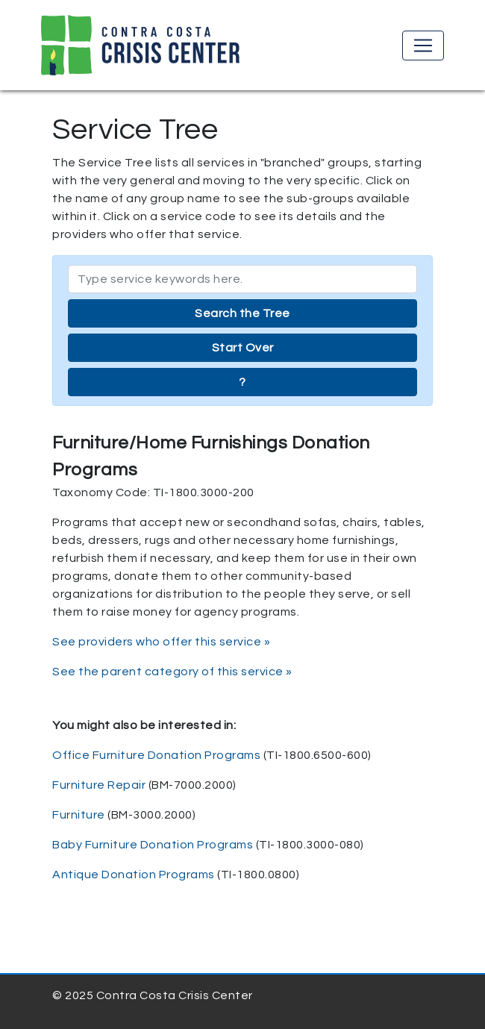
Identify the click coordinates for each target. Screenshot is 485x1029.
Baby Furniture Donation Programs (152, 845)
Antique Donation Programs (133, 875)
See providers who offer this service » (161, 642)
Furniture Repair (99, 785)
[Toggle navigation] (423, 45)
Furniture (78, 815)
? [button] (242, 382)
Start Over (243, 348)
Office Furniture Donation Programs (156, 755)
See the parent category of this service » (172, 672)
